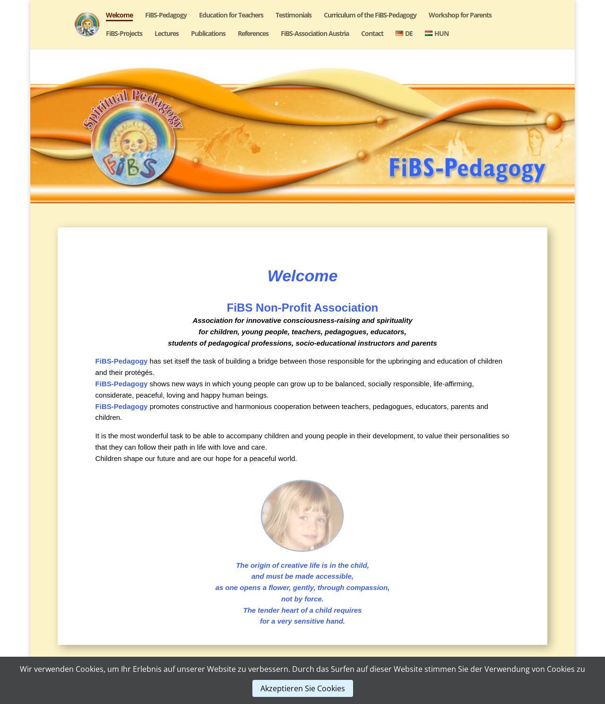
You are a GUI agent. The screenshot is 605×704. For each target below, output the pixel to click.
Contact (372, 34)
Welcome (119, 15)
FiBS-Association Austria (315, 34)
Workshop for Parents (460, 15)
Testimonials (293, 15)
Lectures (167, 34)
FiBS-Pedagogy (166, 15)
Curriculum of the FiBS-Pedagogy (370, 15)
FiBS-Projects (124, 34)
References (253, 34)
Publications (208, 34)
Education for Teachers (231, 15)
